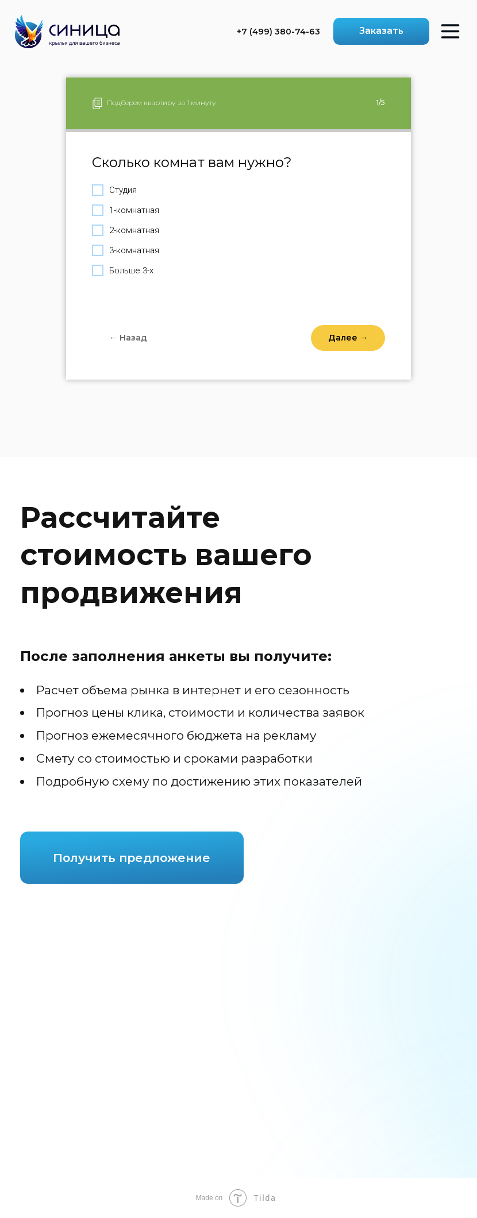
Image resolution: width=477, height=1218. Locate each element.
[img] (67, 31)
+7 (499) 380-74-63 (278, 31)
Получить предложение (131, 857)
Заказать (381, 30)
